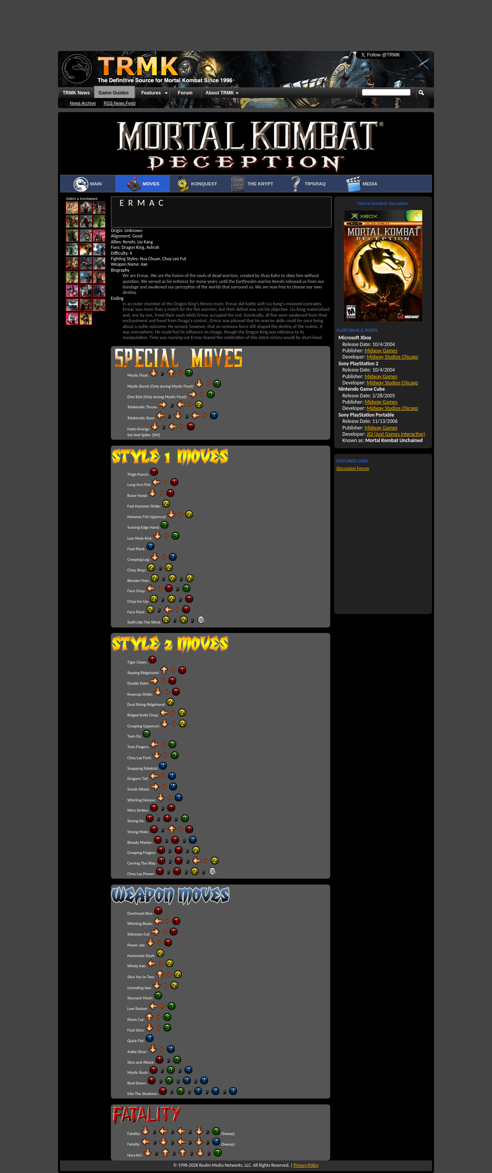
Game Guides (113, 93)
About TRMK (220, 93)
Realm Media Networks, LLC (225, 1165)
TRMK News (76, 93)
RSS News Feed (120, 103)
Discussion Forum (352, 468)
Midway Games (381, 350)
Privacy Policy (306, 1165)
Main (87, 184)
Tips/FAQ (307, 184)
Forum (185, 93)
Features (151, 93)
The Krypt (251, 184)
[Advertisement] (246, 21)
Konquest (197, 184)
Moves (142, 184)
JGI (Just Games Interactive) (396, 434)
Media (362, 184)
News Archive (83, 103)
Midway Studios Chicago (392, 357)
